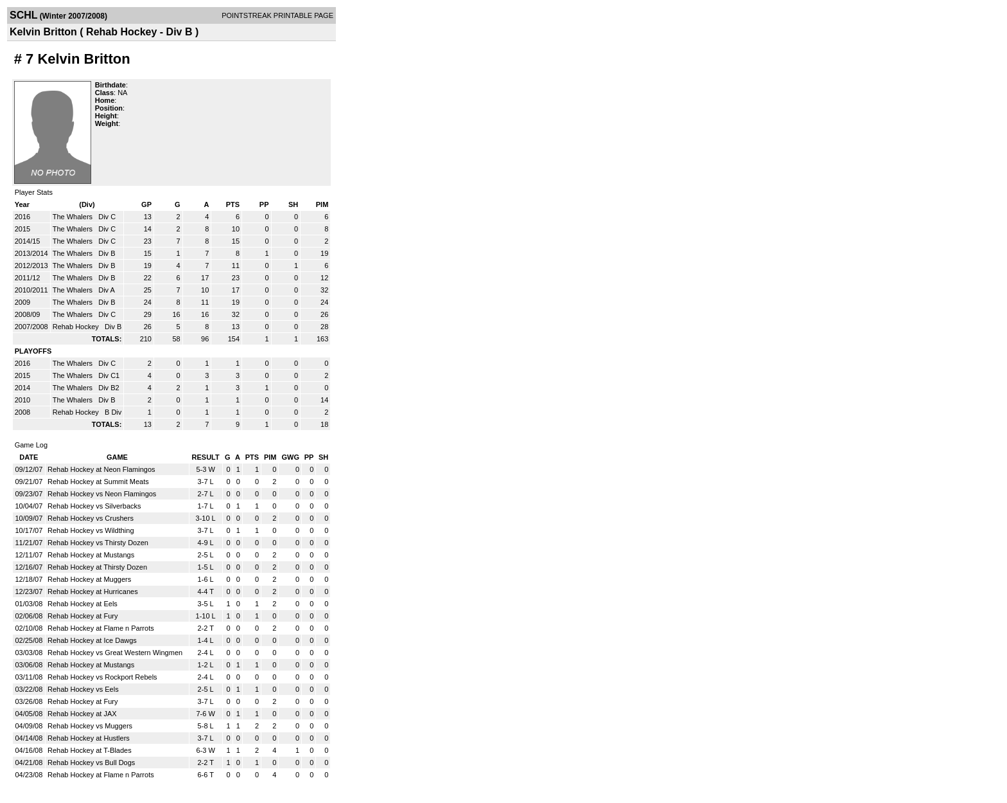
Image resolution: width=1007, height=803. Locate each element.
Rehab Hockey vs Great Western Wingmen (115, 652)
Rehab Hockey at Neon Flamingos (101, 469)
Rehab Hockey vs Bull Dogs (91, 762)
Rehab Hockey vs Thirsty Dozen (98, 542)
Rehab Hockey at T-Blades (90, 750)
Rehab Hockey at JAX (82, 713)
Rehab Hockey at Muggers (89, 579)
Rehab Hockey (77, 326)
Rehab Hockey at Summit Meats (98, 481)
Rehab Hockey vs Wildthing (91, 530)
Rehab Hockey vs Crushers (91, 518)
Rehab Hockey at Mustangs (91, 555)
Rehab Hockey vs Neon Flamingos (102, 494)
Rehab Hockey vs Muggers (90, 726)
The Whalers (73, 217)
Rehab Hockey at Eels (83, 604)
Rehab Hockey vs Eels (83, 689)
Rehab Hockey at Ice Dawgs (92, 640)
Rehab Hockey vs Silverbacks (94, 506)
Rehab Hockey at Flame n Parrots (101, 628)
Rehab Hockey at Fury (83, 616)
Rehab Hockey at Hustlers (89, 738)
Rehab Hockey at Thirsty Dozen (97, 567)
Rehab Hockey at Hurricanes (93, 591)
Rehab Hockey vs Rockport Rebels (102, 677)
